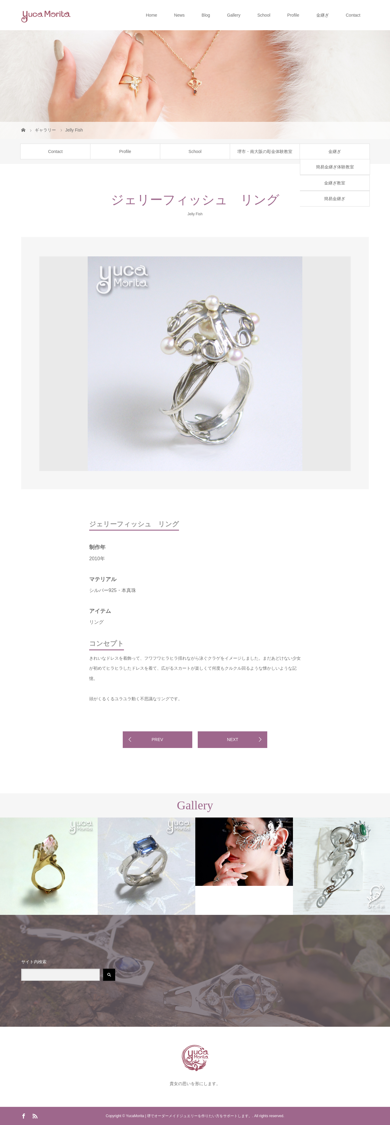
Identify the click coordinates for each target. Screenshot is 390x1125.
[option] (195, 363)
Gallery (233, 15)
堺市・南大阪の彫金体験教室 (264, 151)
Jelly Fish (195, 214)
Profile (293, 15)
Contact (353, 15)
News (179, 15)
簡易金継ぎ (334, 198)
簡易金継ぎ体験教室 (335, 166)
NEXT (232, 739)
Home (151, 15)
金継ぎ (322, 15)
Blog (206, 15)
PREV (157, 739)
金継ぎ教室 (334, 182)
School (263, 15)
